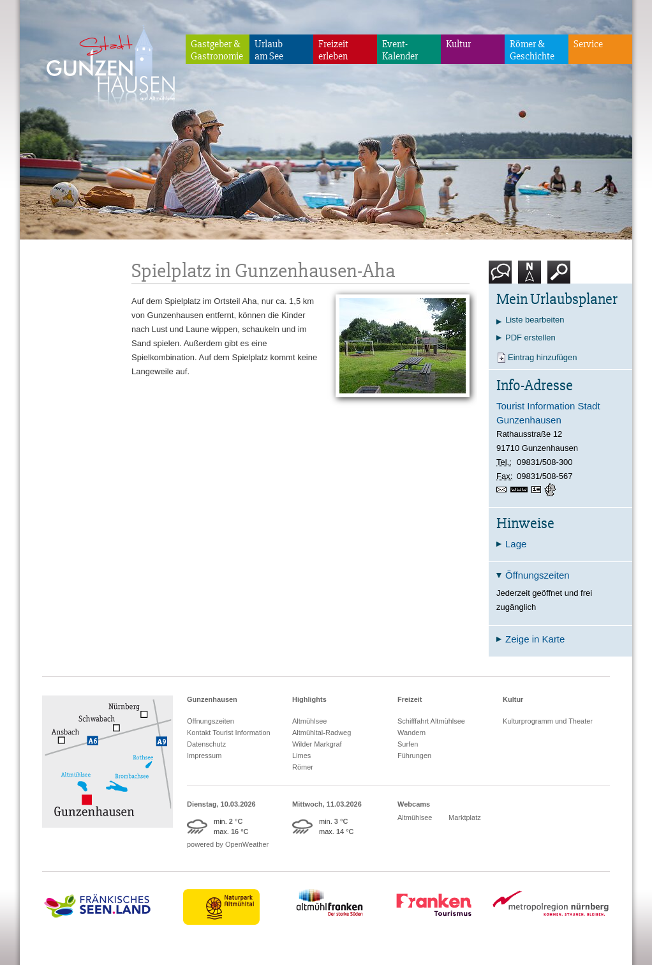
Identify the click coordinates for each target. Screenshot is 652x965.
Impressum (204, 755)
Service (588, 44)
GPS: (551, 489)
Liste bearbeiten (535, 319)
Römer (302, 767)
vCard (537, 489)
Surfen (407, 744)
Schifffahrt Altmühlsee (431, 721)
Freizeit (409, 699)
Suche (559, 277)
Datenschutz (206, 744)
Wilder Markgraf (317, 744)
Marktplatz (464, 817)
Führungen (414, 755)
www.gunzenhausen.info (520, 489)
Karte (529, 277)
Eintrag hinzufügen (542, 357)
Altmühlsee (309, 721)
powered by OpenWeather (228, 844)
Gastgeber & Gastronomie (217, 50)
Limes (301, 755)
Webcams (413, 804)
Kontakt (503, 277)
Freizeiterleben (333, 50)
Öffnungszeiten (210, 721)
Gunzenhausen (212, 699)
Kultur (458, 44)
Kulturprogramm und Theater (548, 721)
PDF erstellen (530, 337)
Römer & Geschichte (532, 50)
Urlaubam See (269, 50)
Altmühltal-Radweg (321, 732)
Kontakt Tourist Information (228, 732)
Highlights (309, 699)
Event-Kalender (400, 50)
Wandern (411, 732)
